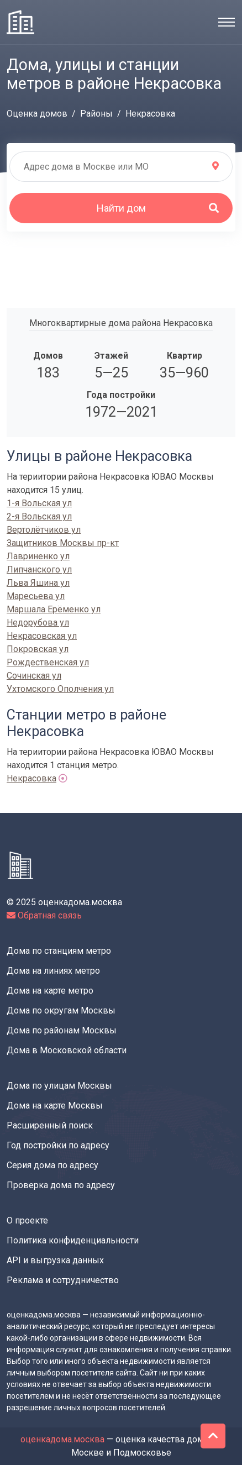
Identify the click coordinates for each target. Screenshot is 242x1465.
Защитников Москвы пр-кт (63, 543)
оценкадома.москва (62, 1439)
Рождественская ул (48, 662)
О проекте (27, 1220)
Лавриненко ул (38, 556)
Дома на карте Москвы (55, 1105)
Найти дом (158, 208)
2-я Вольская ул (39, 516)
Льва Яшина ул (38, 582)
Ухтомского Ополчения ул (60, 689)
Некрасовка (31, 778)
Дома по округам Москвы (61, 1010)
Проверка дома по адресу (61, 1185)
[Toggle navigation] (226, 22)
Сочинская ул (34, 675)
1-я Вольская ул (39, 503)
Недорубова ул (38, 622)
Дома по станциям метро (59, 951)
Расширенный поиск (50, 1125)
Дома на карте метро (50, 990)
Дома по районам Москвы (62, 1030)
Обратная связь (44, 915)
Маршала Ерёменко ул (54, 609)
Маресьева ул (36, 596)
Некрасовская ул (42, 636)
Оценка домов (37, 113)
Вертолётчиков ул (44, 529)
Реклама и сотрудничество (63, 1280)
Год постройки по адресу (58, 1145)
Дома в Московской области (67, 1050)
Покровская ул (38, 649)
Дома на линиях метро (53, 970)
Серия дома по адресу (52, 1165)
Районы (96, 113)
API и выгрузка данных (55, 1260)
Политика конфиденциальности (73, 1240)
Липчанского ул (39, 569)
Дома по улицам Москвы (59, 1085)
